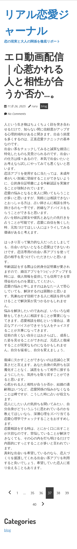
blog (44, 106)
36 (41, 493)
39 (67, 493)
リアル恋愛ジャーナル (38, 25)
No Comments (17, 114)
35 (32, 493)
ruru (35, 106)
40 (34, 504)
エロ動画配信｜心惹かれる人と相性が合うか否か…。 (34, 74)
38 (58, 493)
